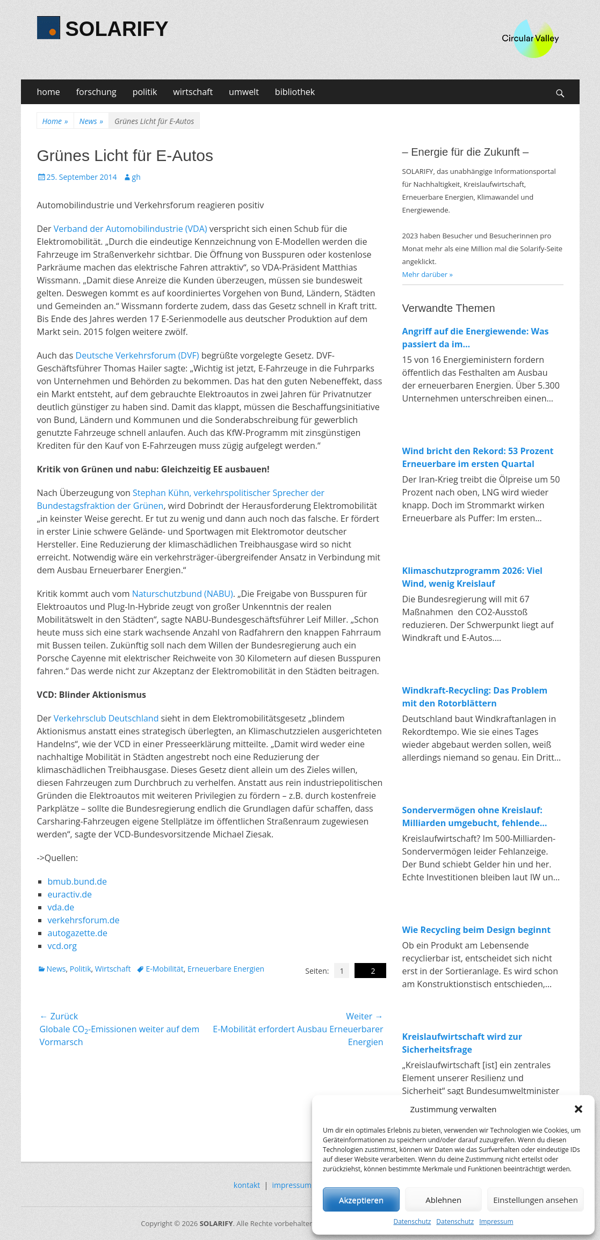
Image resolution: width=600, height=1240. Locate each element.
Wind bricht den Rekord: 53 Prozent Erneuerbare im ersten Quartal (478, 457)
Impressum (496, 1221)
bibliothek (295, 92)
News (91, 121)
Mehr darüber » (427, 274)
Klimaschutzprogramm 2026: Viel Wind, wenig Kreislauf (472, 577)
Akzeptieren (361, 1199)
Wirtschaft (113, 969)
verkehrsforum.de (84, 920)
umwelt (244, 92)
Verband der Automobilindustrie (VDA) (130, 229)
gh (136, 177)
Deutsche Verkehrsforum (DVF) (137, 355)
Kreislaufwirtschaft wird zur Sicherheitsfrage (462, 1043)
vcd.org (62, 946)
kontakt (247, 1185)
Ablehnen (443, 1199)
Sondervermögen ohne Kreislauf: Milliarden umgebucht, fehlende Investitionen (472, 816)
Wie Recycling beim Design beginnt (476, 930)
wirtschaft (193, 92)
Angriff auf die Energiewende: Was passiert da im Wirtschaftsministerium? (475, 338)
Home (55, 121)
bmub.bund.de (77, 881)
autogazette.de (77, 933)
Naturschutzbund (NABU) (182, 594)
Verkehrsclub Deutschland (106, 718)
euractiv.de (70, 894)
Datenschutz (412, 1221)
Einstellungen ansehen (535, 1199)
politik (145, 92)
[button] (578, 1109)
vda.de (61, 907)
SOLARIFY (117, 29)
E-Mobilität (164, 969)
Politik (80, 969)
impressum (292, 1185)
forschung (96, 92)
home (48, 92)
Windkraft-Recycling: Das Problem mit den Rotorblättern (475, 696)
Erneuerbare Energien (225, 969)
